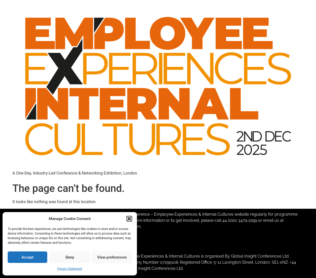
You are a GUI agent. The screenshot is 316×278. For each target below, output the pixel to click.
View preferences (112, 257)
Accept (27, 257)
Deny (69, 257)
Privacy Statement (69, 269)
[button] (129, 218)
